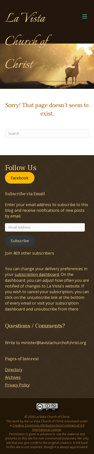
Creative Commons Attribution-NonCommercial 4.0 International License (48, 427)
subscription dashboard (37, 274)
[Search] (47, 133)
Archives (13, 377)
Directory (13, 369)
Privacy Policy (17, 385)
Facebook (20, 178)
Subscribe (20, 240)
